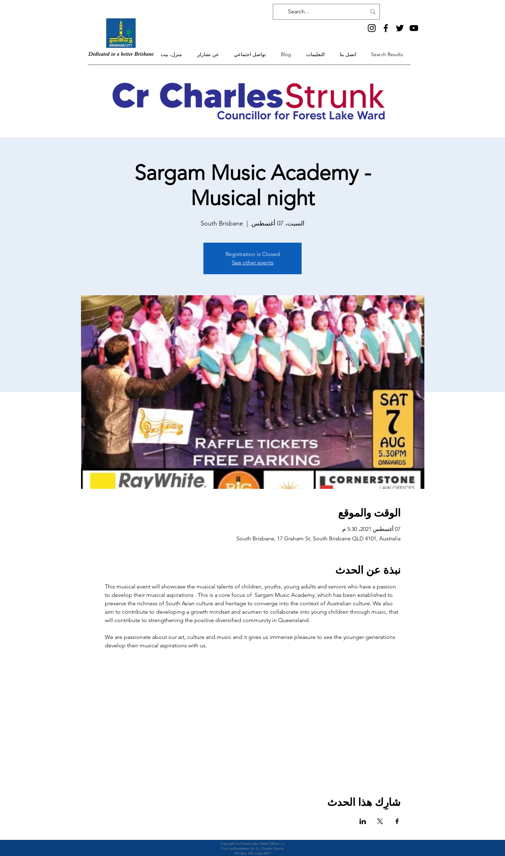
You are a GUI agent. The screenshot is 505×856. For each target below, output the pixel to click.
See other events (253, 262)
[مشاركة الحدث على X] (380, 821)
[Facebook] (386, 28)
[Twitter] (400, 28)
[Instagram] (371, 28)
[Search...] (327, 11)
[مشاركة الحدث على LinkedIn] (362, 821)
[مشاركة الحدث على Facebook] (397, 821)
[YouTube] (414, 28)
